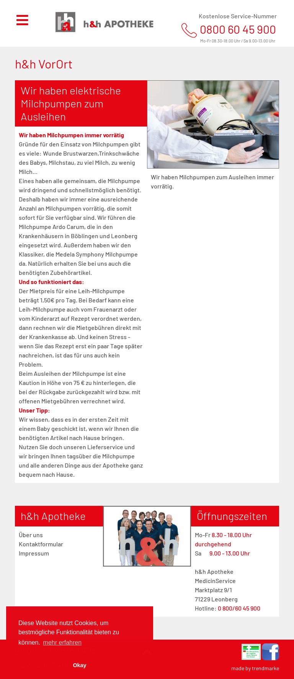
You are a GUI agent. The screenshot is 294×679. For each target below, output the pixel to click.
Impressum (34, 553)
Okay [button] (79, 665)
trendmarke (265, 668)
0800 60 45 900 (238, 29)
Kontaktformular (41, 543)
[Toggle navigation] (26, 23)
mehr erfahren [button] (62, 642)
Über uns (31, 534)
